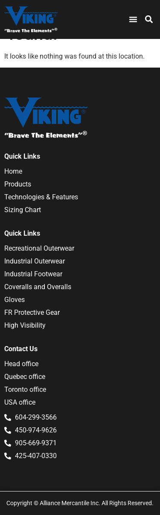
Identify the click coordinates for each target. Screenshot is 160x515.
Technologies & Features (41, 197)
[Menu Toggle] (133, 19)
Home (13, 171)
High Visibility (25, 325)
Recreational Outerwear (39, 248)
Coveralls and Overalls (37, 287)
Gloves (14, 300)
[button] (149, 19)
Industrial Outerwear (34, 261)
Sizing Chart (22, 210)
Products (17, 184)
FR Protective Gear (32, 312)
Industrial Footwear (33, 274)
